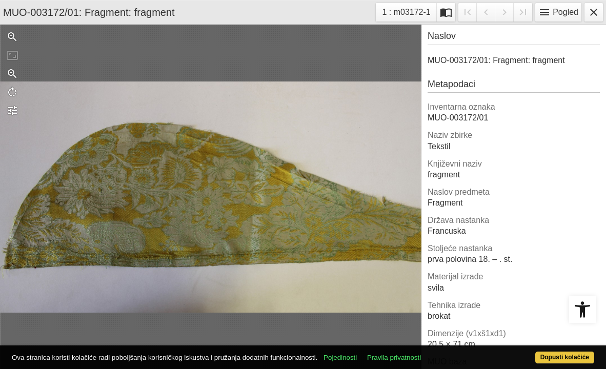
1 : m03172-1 (408, 11)
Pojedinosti (370, 352)
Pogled (558, 12)
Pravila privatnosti (424, 352)
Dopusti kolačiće (531, 352)
